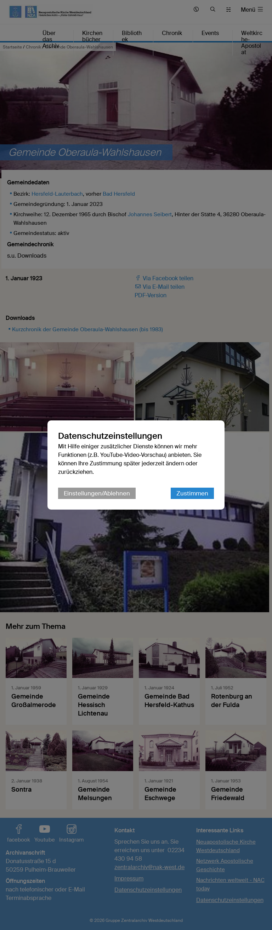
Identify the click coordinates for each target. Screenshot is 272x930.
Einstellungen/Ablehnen (97, 493)
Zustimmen (192, 493)
